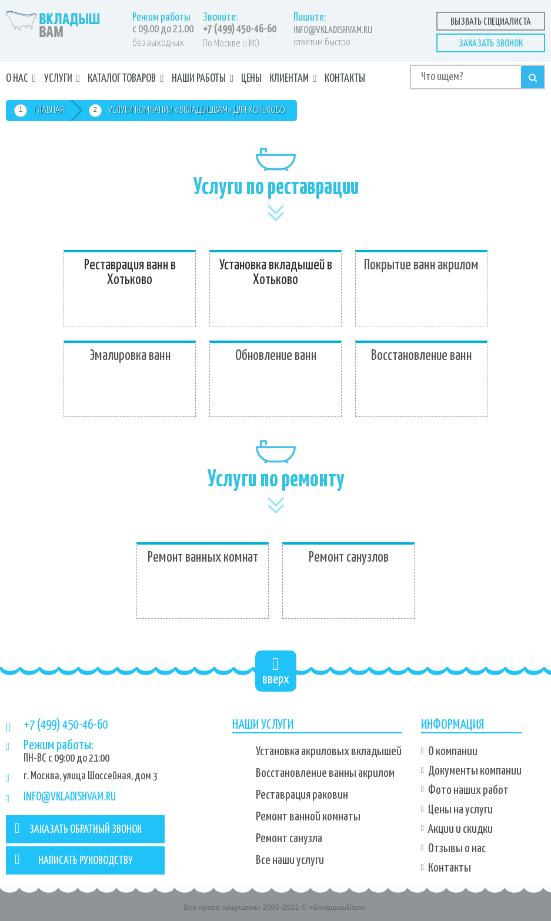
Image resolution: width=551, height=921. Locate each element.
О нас (17, 78)
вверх (275, 670)
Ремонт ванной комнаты (308, 817)
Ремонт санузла (289, 839)
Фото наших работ (468, 790)
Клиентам (289, 78)
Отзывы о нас (457, 849)
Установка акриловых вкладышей (329, 752)
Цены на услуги (460, 810)
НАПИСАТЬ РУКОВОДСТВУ (74, 859)
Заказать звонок (491, 44)
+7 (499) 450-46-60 (239, 29)
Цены (251, 78)
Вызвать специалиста (490, 22)
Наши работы (199, 78)
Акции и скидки (460, 829)
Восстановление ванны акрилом (325, 773)
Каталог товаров (122, 78)
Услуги (58, 78)
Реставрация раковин (302, 795)
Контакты (345, 78)
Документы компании (475, 771)
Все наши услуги (290, 860)
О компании (452, 752)
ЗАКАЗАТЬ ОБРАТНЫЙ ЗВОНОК (78, 828)
